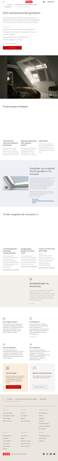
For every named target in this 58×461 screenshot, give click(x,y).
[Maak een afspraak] (40, 387)
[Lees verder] (33, 336)
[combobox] (44, 2)
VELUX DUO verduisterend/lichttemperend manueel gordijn (43, 200)
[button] (3, 4)
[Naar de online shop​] (13, 387)
